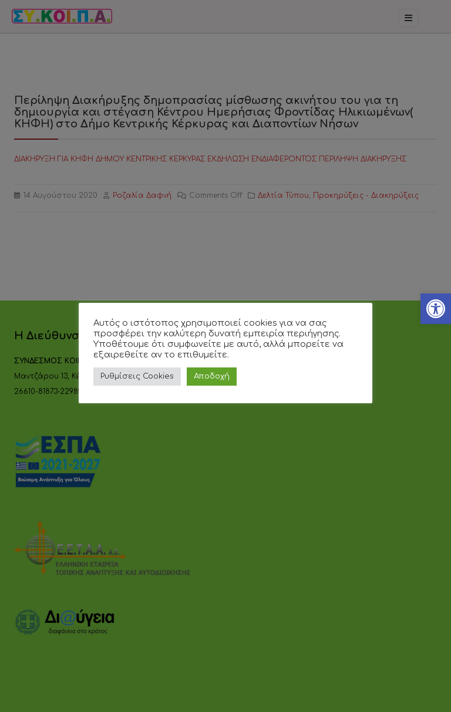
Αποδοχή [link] (212, 376)
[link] (435, 308)
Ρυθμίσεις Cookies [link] (137, 376)
